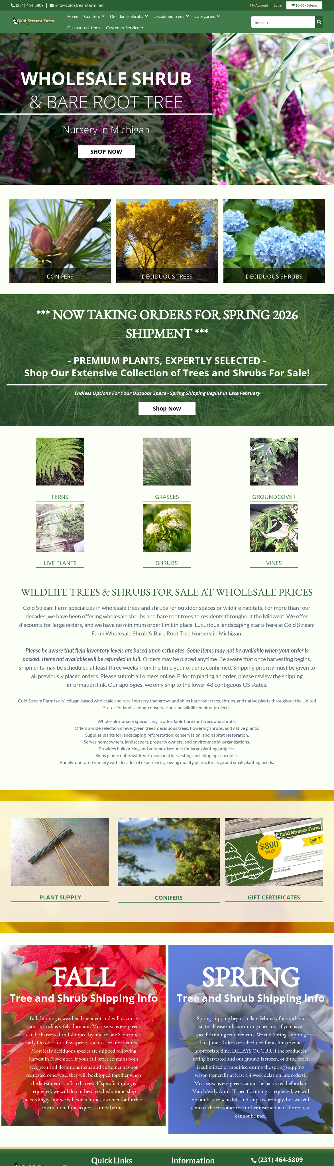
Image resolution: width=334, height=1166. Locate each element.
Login (278, 5)
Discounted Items (83, 27)
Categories (206, 16)
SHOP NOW (106, 151)
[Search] (287, 22)
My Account (259, 5)
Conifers (94, 16)
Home (72, 16)
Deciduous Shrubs (129, 16)
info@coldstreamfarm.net (77, 5)
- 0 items (304, 6)
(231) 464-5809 (27, 5)
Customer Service (125, 27)
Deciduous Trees (171, 16)
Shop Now (167, 408)
